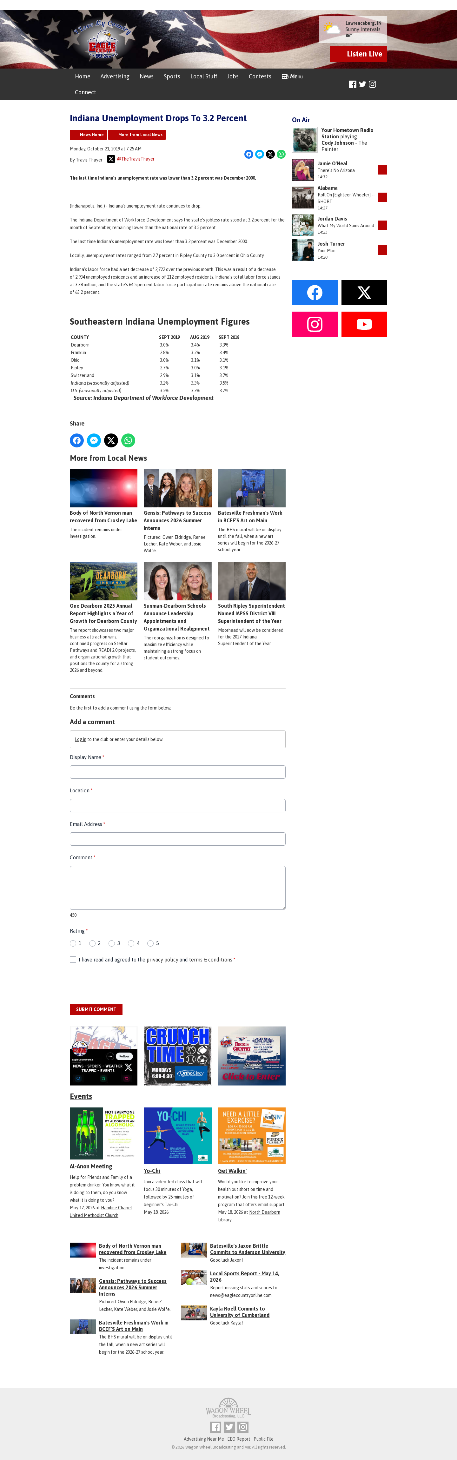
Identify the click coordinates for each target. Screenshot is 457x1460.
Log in (80, 739)
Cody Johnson (337, 143)
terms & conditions (210, 959)
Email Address (87, 824)
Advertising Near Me (204, 1439)
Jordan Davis (332, 218)
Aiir (247, 1447)
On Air (289, 76)
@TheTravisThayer (131, 159)
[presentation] (118, 984)
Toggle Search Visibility (383, 85)
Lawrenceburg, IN (363, 23)
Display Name (87, 757)
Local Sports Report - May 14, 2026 (244, 1277)
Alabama (328, 188)
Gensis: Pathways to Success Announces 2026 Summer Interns (177, 500)
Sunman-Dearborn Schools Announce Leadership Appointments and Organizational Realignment (177, 596)
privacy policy (162, 959)
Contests (260, 76)
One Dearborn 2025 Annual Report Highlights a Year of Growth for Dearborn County (103, 593)
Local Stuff (203, 76)
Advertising (115, 76)
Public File (264, 1439)
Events (81, 1096)
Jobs (233, 76)
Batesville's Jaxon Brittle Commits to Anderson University (247, 1249)
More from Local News (140, 134)
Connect (85, 92)
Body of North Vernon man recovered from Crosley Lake (103, 496)
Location (81, 791)
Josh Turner (331, 244)
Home (82, 76)
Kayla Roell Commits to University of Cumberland (239, 1312)
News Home (92, 134)
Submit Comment (96, 1009)
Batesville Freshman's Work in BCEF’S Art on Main (252, 496)
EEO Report (238, 1439)
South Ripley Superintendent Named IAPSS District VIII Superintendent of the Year (252, 593)
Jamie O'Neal (333, 163)
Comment (82, 858)
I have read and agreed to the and (157, 959)
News (147, 76)
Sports (172, 76)
